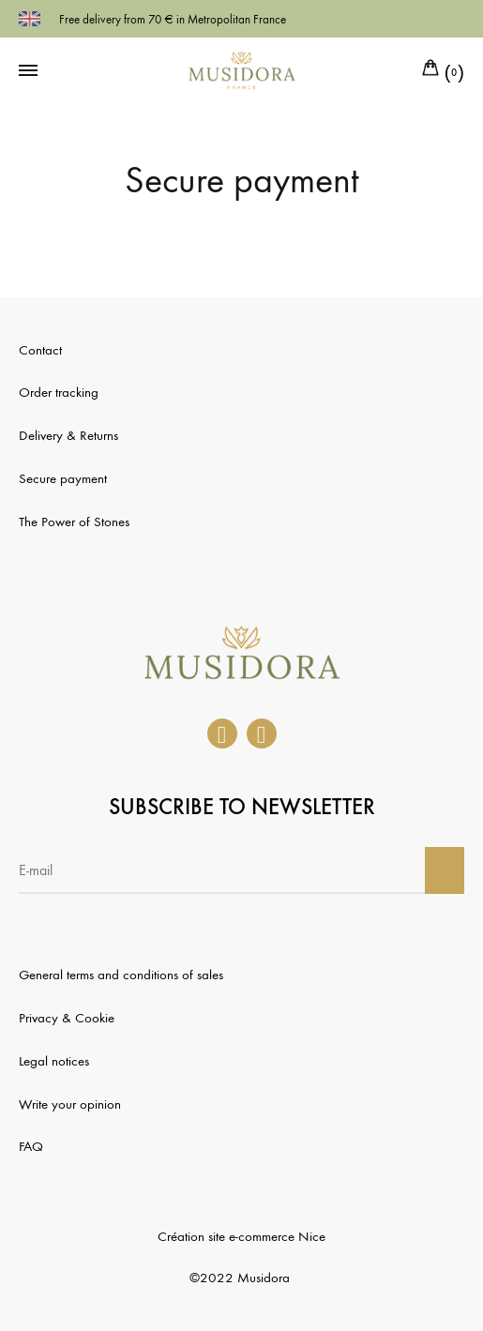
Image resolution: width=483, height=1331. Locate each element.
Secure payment (63, 478)
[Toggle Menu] (28, 71)
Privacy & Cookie (66, 1017)
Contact (40, 349)
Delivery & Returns (68, 435)
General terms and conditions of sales (121, 974)
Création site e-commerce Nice (241, 1236)
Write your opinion (70, 1104)
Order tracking (58, 392)
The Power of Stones (74, 521)
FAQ (31, 1146)
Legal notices (54, 1060)
